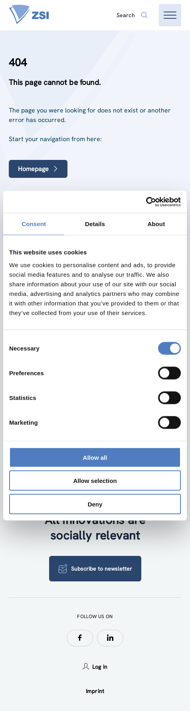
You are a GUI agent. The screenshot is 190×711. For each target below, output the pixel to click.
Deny (95, 503)
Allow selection (95, 480)
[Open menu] (170, 15)
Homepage (38, 169)
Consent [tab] (34, 224)
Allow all (95, 457)
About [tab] (156, 224)
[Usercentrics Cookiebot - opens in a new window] (146, 202)
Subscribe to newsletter (95, 568)
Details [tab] (95, 224)
